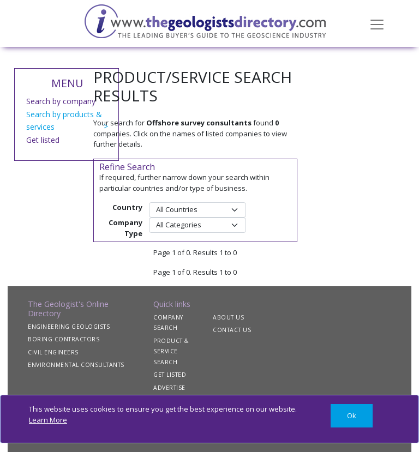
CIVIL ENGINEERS (53, 352)
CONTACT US (232, 330)
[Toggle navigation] (377, 23)
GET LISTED (169, 374)
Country (127, 207)
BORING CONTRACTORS (63, 339)
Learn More (48, 420)
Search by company (60, 101)
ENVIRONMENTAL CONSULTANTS (76, 365)
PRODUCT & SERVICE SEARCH (171, 351)
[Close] (352, 415)
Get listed (42, 140)
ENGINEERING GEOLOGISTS (69, 326)
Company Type (125, 228)
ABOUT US (228, 317)
